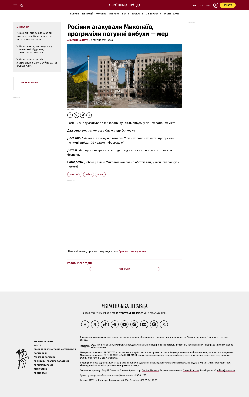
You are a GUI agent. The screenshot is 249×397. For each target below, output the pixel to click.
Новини (74, 13)
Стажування (40, 369)
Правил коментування (132, 251)
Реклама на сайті (43, 341)
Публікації (87, 13)
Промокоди (40, 373)
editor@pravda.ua (226, 370)
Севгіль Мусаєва (150, 370)
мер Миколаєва (93, 130)
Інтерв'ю (114, 13)
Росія (100, 174)
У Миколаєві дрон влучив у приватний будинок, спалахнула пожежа (34, 49)
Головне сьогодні (79, 263)
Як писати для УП (43, 365)
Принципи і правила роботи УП (51, 361)
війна (89, 174)
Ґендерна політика (44, 357)
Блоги (167, 13)
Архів (176, 13)
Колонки (101, 13)
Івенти (125, 13)
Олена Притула (191, 370)
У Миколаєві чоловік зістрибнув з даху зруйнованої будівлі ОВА (37, 62)
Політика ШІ (40, 353)
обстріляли (143, 162)
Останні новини (27, 82)
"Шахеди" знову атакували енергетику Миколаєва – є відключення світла (34, 36)
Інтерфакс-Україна (214, 344)
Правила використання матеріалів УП (55, 349)
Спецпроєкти (153, 13)
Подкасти (137, 13)
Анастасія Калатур (77, 40)
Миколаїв (75, 174)
